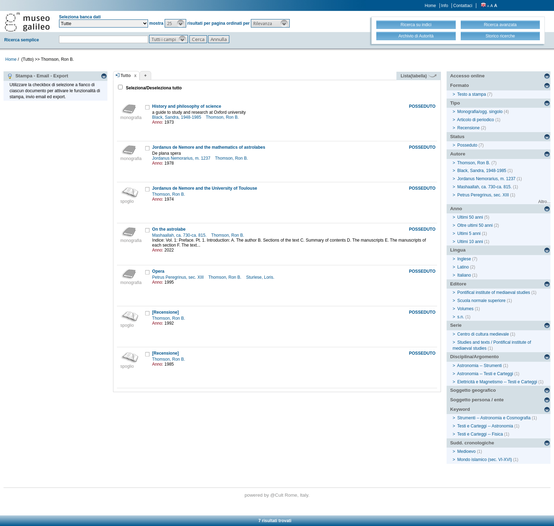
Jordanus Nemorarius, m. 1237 (182, 158)
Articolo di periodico (475, 119)
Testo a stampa (471, 94)
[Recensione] (165, 312)
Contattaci (462, 5)
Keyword (460, 409)
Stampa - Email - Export (37, 76)
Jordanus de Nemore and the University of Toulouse (204, 188)
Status (457, 136)
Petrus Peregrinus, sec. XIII (178, 277)
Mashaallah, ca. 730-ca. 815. (180, 235)
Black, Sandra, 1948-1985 (177, 117)
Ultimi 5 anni (469, 233)
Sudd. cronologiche (472, 442)
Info (444, 5)
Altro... (544, 201)
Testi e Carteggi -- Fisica (480, 434)
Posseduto (467, 145)
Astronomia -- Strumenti (479, 365)
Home (430, 5)
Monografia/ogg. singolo (479, 111)
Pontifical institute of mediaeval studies (493, 292)
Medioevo (466, 451)
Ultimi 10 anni (470, 241)
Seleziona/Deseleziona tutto (153, 87)
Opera (158, 271)
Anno (456, 208)
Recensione (468, 127)
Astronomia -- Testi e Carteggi (485, 373)
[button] (175, 23)
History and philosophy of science (186, 106)
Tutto (125, 75)
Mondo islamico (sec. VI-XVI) (484, 459)
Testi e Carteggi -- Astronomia (485, 426)
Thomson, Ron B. (223, 117)
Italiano (464, 275)
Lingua (458, 250)
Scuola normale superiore (481, 300)
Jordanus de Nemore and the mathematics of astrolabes (208, 147)
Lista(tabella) (419, 75)
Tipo (455, 103)
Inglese (464, 258)
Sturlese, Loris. (261, 277)
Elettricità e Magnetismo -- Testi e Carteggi (497, 381)
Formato (459, 85)
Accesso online (467, 75)
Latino (463, 267)
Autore (457, 153)
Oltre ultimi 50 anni (475, 225)
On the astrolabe (169, 229)
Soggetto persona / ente (477, 399)
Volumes (465, 308)
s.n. (460, 316)
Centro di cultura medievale (483, 334)
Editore (458, 283)
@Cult (277, 495)
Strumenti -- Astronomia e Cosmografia (493, 417)
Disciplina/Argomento (474, 356)
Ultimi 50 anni (470, 217)
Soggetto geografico (473, 390)
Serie (456, 325)
